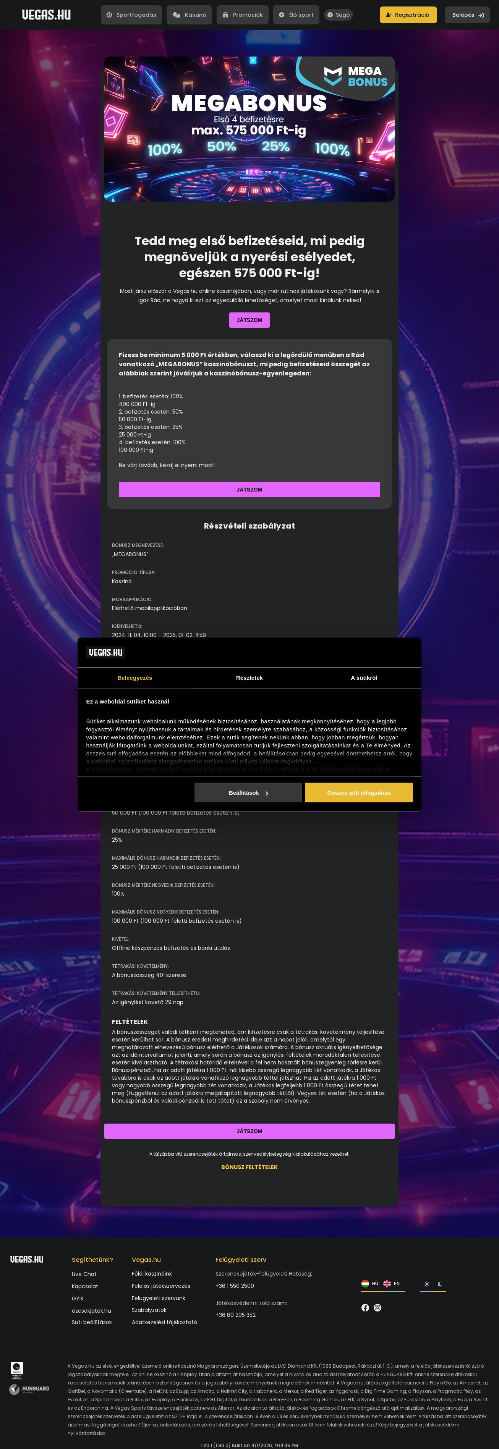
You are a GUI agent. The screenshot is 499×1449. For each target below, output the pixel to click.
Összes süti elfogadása (358, 792)
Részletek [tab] (249, 677)
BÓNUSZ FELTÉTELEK (249, 1167)
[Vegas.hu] (46, 15)
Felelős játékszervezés (161, 1286)
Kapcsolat (85, 1286)
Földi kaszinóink (152, 1274)
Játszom (249, 320)
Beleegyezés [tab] (134, 677)
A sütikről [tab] (364, 677)
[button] (408, 14)
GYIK (78, 1298)
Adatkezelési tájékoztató (164, 1322)
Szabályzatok (149, 1310)
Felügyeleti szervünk (158, 1298)
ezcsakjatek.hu (91, 1311)
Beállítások (248, 792)
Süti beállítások (92, 1322)
